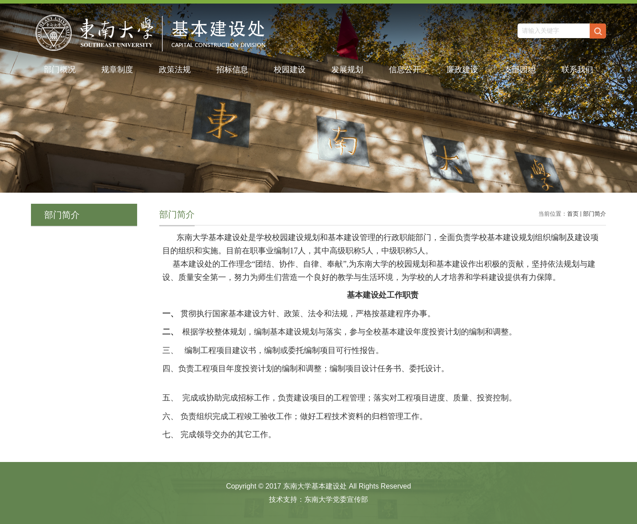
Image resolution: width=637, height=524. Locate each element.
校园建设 (290, 69)
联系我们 (577, 69)
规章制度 (117, 69)
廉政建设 (462, 69)
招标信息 (232, 69)
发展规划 (347, 69)
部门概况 (60, 69)
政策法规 (175, 69)
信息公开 (405, 69)
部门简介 (594, 213)
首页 (573, 213)
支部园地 (520, 69)
